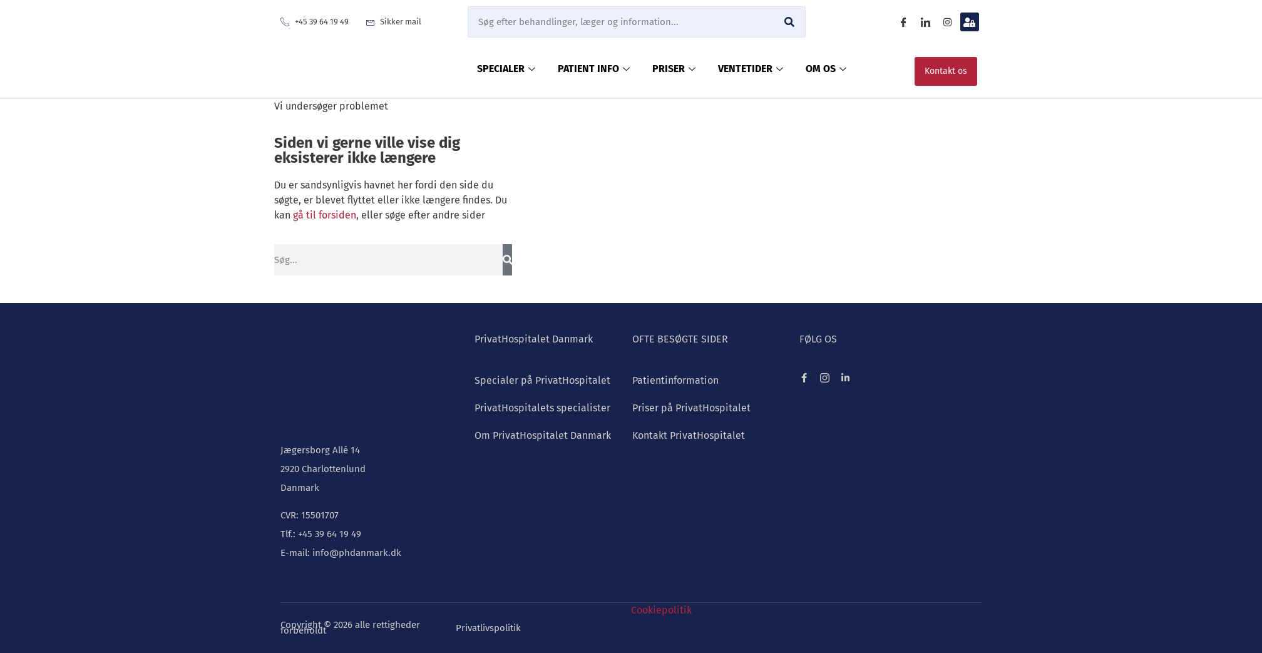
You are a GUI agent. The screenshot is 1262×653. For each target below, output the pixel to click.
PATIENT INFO (594, 69)
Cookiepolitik (661, 610)
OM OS (826, 69)
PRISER (673, 69)
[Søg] (789, 22)
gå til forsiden (324, 215)
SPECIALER (506, 69)
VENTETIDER (750, 69)
